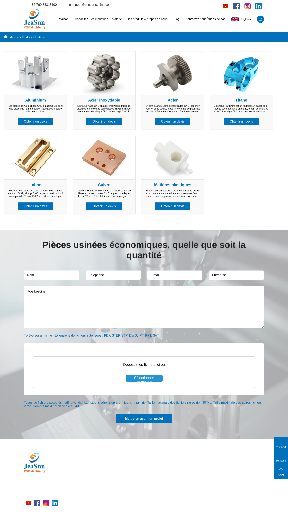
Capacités (81, 19)
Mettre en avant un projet (144, 418)
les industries (99, 19)
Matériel (117, 19)
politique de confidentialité (203, 524)
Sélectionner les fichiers (144, 379)
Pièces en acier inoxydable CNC (117, 479)
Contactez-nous (195, 19)
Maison (63, 19)
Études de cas (215, 19)
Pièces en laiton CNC (110, 472)
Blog (176, 19)
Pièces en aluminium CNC (113, 465)
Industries (102, 500)
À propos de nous (156, 19)
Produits (27, 37)
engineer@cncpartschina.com (90, 4)
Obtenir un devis (35, 121)
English (241, 19)
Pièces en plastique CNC (112, 507)
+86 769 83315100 (43, 4)
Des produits (135, 19)
